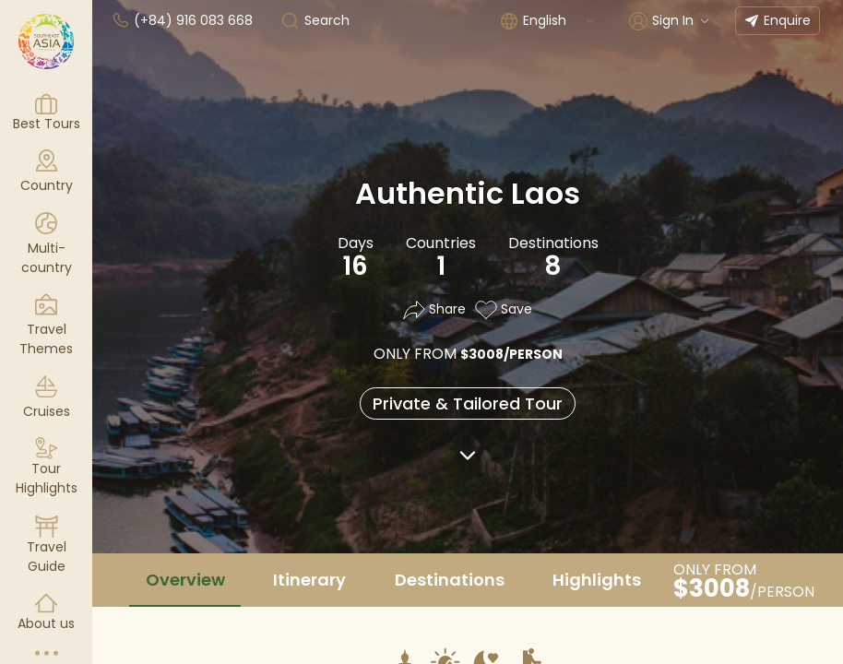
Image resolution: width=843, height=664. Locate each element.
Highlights (596, 579)
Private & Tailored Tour (468, 403)
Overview (185, 579)
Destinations (450, 579)
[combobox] (560, 21)
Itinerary (309, 579)
